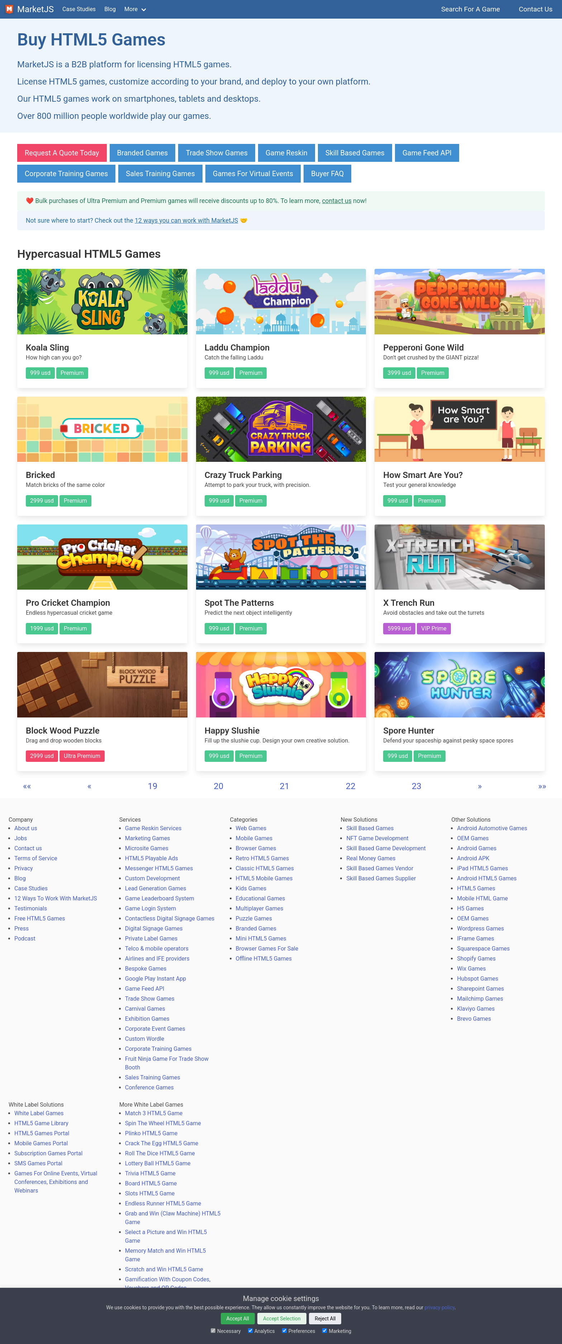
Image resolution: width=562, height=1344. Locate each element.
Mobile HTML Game (482, 898)
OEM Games (473, 838)
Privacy (23, 868)
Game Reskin (287, 153)
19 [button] (152, 786)
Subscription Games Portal (48, 1153)
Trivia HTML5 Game (150, 1173)
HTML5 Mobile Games (264, 878)
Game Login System (150, 908)
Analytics (261, 1331)
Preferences (298, 1331)
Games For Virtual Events (253, 173)
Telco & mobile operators (157, 948)
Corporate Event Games (155, 1028)
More (131, 9)
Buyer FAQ (327, 173)
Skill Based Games (355, 153)
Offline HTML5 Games (264, 958)
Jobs (20, 838)
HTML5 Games (476, 888)
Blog (110, 9)
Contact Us (536, 9)
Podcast (24, 938)
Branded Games (142, 153)
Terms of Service (35, 858)
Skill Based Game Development (385, 848)
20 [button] (218, 786)
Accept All (238, 1318)
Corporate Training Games (66, 173)
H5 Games (470, 908)
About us (25, 828)
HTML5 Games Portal (41, 1133)
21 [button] (285, 786)
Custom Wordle (144, 1038)
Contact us (28, 848)
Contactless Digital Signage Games (170, 918)
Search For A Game (470, 9)
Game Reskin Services (153, 828)
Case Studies (79, 9)
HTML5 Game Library (41, 1123)
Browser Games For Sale (267, 948)
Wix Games (471, 968)
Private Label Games (151, 938)
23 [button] (417, 786)
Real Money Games (370, 858)
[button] (27, 786)
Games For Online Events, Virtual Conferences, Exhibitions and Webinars (55, 1182)
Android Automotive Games (492, 828)
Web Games (251, 828)
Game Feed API (427, 153)
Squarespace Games (483, 948)
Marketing (336, 1331)
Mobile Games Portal (41, 1143)
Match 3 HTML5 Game (153, 1113)
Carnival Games (145, 1008)
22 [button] (351, 786)
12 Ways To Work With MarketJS (55, 898)
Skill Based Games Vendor (379, 868)
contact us (336, 200)
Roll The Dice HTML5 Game (160, 1153)
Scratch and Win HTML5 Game (164, 1269)
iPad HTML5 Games (482, 868)
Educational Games (260, 898)
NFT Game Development (377, 838)
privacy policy (439, 1307)
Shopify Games (476, 958)
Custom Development (152, 878)
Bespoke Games (146, 968)
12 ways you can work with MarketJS (186, 220)
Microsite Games (146, 848)
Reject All (325, 1318)
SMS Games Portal (38, 1163)
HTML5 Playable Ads (151, 858)
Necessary (226, 1331)
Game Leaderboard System (159, 898)
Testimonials (30, 908)
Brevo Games (474, 1018)
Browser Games (256, 848)
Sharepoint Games (480, 988)
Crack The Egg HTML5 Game (161, 1143)
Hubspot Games (477, 978)
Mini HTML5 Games (261, 938)
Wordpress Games (480, 928)
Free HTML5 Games (39, 918)
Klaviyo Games (476, 1008)
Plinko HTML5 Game (151, 1133)
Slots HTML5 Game (150, 1193)
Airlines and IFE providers (157, 958)
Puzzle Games (254, 918)
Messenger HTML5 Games (159, 868)
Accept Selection (282, 1318)
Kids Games (251, 888)
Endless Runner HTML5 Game (163, 1203)
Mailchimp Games (480, 998)
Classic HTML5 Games (265, 868)
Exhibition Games (147, 1018)
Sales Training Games (160, 173)
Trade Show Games (217, 153)
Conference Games (149, 1087)
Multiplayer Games (260, 908)
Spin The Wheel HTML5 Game (163, 1123)
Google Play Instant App (155, 978)
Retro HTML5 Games (262, 858)
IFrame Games (475, 938)
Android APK (473, 858)
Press (21, 928)
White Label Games (39, 1113)
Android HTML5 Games (486, 878)
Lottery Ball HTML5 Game (158, 1163)
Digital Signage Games (154, 928)
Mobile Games (254, 838)
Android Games (476, 848)
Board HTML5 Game (151, 1183)
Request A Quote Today (62, 153)
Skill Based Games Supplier (381, 878)
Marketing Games (147, 838)
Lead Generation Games (155, 888)
